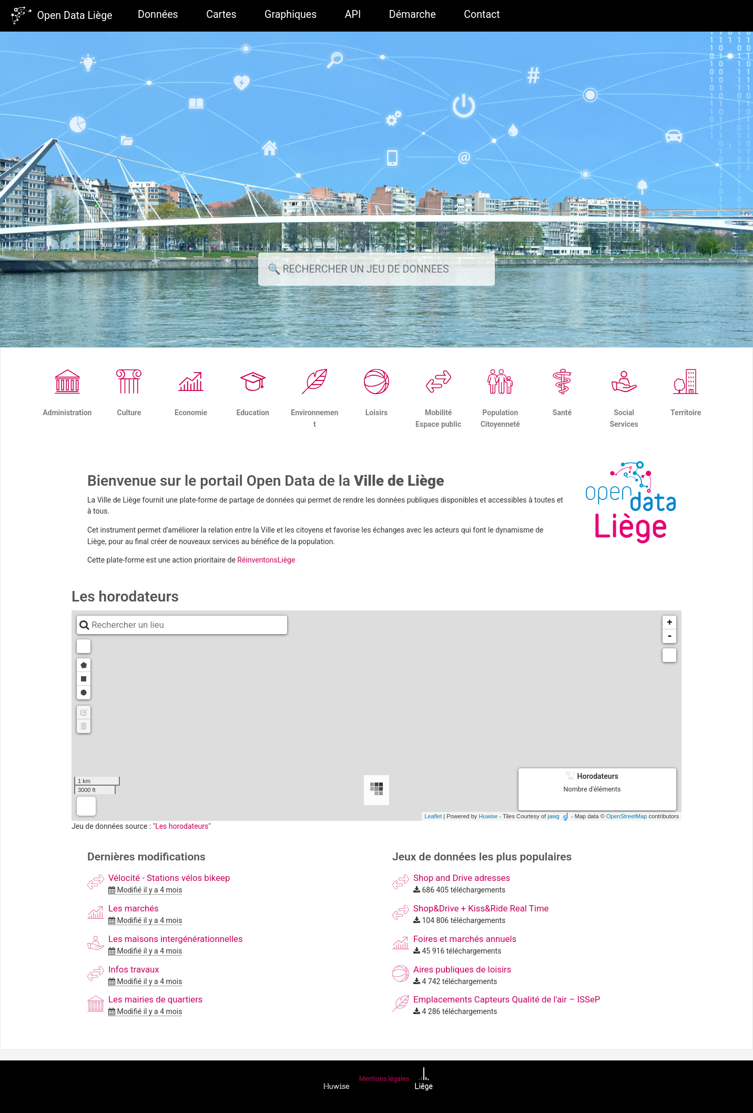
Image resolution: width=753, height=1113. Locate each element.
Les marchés (133, 908)
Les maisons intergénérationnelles (175, 939)
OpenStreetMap (626, 816)
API (353, 14)
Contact (482, 14)
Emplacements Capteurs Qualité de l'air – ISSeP (506, 999)
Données (158, 14)
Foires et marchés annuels (464, 939)
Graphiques (290, 14)
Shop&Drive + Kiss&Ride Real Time (481, 908)
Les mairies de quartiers (155, 999)
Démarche (412, 14)
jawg (553, 816)
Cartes (221, 14)
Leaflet (433, 816)
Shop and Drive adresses (461, 878)
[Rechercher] (376, 269)
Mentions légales (384, 1078)
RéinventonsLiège (266, 560)
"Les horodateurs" (182, 826)
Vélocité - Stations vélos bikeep (169, 878)
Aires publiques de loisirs (462, 969)
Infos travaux (133, 969)
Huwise (488, 816)
